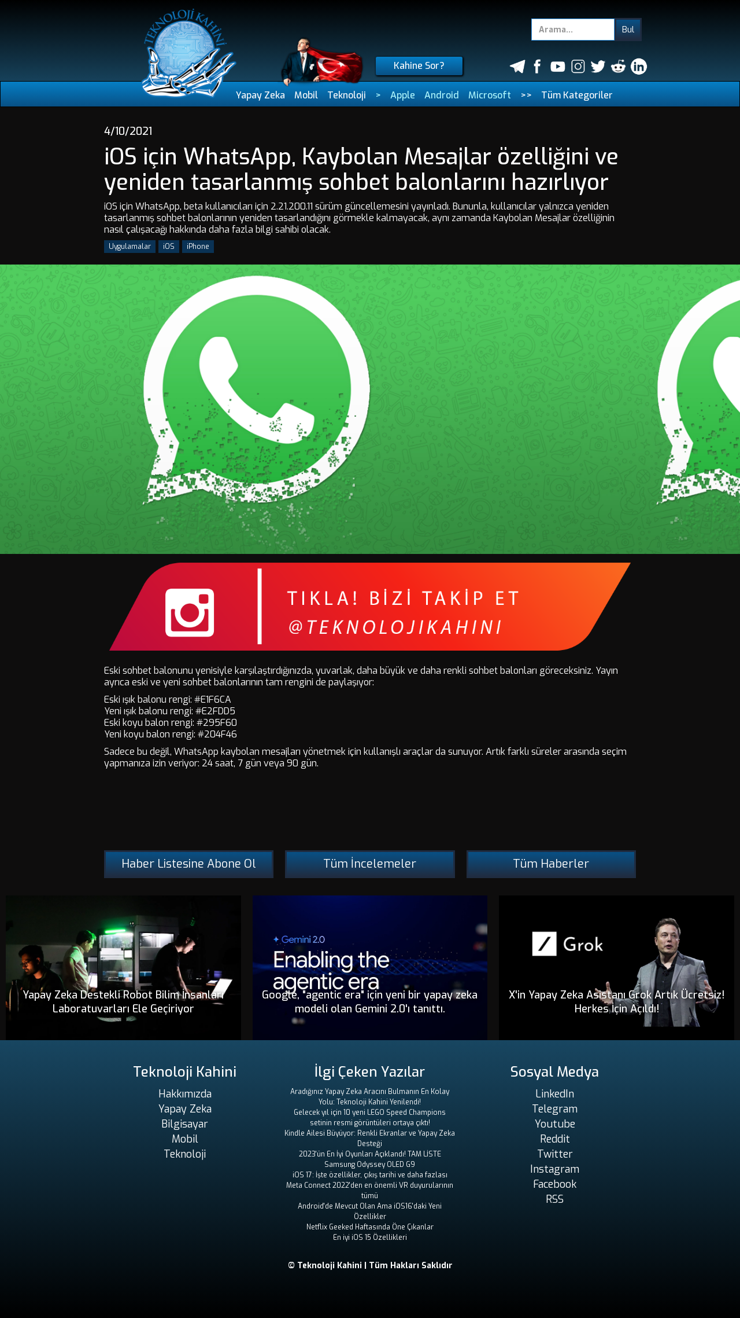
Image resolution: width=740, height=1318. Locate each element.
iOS (169, 246)
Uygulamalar (130, 246)
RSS (555, 1199)
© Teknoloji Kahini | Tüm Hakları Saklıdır (370, 1265)
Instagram (554, 1169)
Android (441, 95)
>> (526, 95)
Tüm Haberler (551, 864)
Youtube (555, 1124)
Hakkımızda (185, 1094)
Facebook (554, 1184)
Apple (402, 95)
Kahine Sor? (419, 66)
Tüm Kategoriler (577, 95)
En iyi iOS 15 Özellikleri (370, 1237)
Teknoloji (346, 95)
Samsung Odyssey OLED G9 (369, 1164)
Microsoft (489, 95)
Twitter (555, 1154)
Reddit (555, 1139)
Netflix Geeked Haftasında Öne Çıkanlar (370, 1227)
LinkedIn (554, 1094)
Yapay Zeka (260, 95)
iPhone (198, 246)
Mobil (306, 95)
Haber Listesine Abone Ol (188, 864)
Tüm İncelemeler (369, 864)
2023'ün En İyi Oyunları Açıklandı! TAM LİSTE (370, 1154)
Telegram (555, 1109)
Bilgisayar (184, 1124)
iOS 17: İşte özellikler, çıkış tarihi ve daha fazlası (370, 1175)
